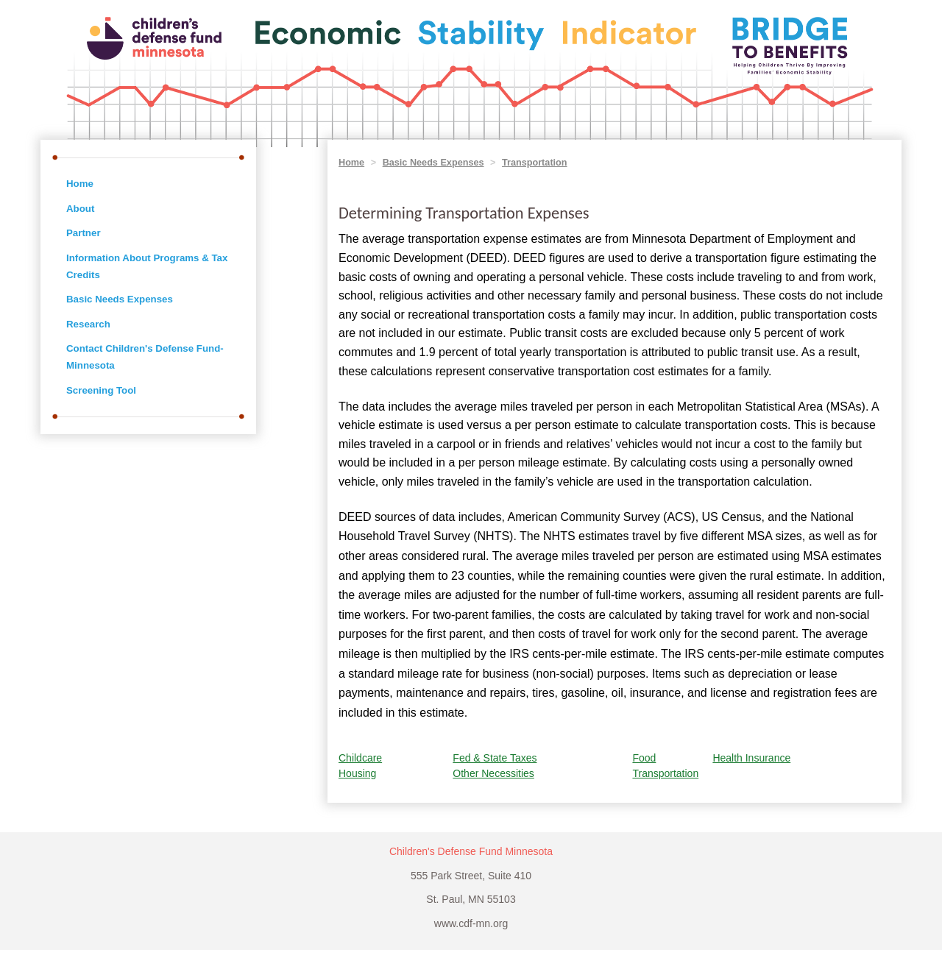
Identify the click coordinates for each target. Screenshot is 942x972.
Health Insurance (751, 758)
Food (644, 758)
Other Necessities (493, 773)
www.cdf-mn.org (471, 923)
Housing (357, 773)
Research (88, 324)
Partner (83, 232)
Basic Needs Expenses (119, 299)
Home (79, 183)
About (80, 208)
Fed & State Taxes (494, 758)
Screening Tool (101, 390)
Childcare (360, 758)
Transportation (534, 162)
